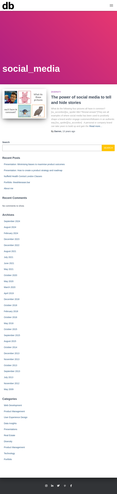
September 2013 (12, 371)
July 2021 (8, 257)
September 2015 (12, 335)
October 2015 (10, 329)
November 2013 (11, 359)
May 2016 (8, 323)
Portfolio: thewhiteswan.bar (17, 182)
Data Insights (10, 423)
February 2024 (11, 233)
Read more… (95, 126)
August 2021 (10, 251)
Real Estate (9, 435)
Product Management (14, 411)
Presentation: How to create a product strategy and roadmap (33, 170)
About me (8, 188)
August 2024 (10, 227)
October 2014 (10, 347)
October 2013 (10, 365)
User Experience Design (15, 417)
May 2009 (8, 389)
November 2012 (11, 383)
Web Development (13, 405)
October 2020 (10, 275)
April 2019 (9, 293)
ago (68, 131)
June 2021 (9, 263)
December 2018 (11, 299)
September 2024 (12, 221)
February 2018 (11, 311)
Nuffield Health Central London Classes (23, 176)
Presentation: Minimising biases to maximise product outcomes (34, 164)
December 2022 (11, 245)
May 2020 (8, 281)
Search (6, 142)
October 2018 (10, 305)
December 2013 (11, 353)
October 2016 (10, 317)
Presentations (10, 429)
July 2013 (8, 377)
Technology (9, 453)
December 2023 (11, 239)
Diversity (56, 92)
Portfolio (8, 459)
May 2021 (8, 269)
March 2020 (9, 287)
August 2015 (10, 341)
